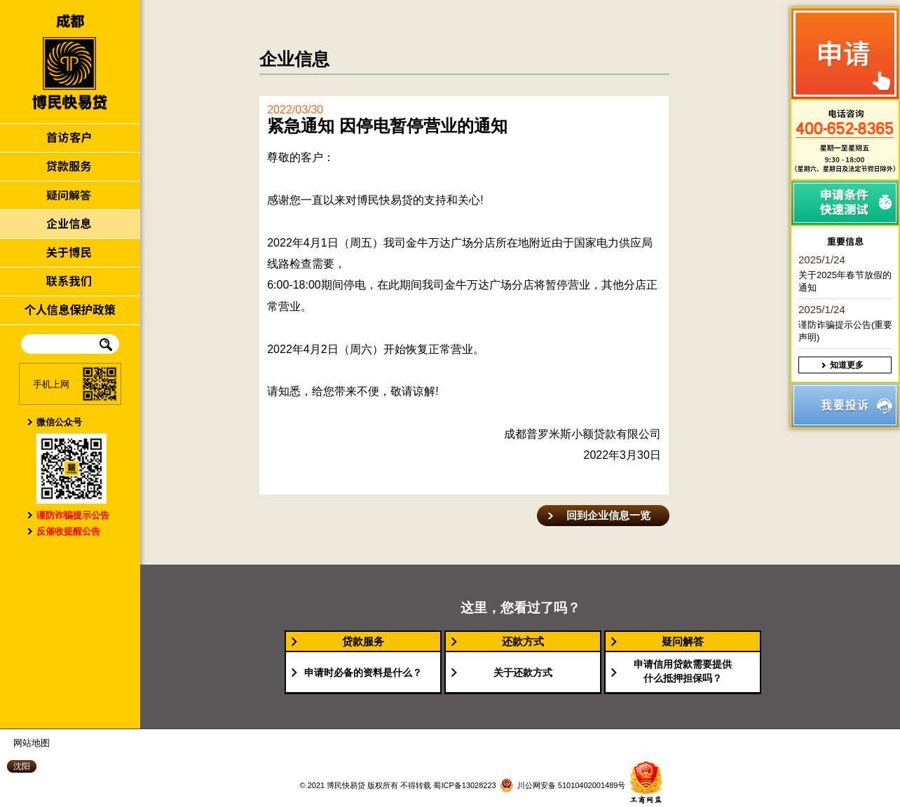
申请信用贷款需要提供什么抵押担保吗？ (683, 671)
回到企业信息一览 (608, 515)
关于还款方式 (522, 672)
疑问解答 (683, 641)
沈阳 (21, 766)
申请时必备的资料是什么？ (363, 672)
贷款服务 (363, 641)
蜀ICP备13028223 (463, 785)
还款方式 (523, 641)
